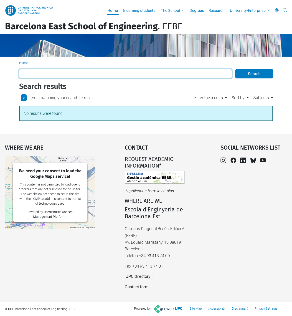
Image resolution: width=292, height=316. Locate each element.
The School (170, 10)
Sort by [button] (238, 97)
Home (112, 10)
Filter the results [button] (208, 97)
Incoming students (139, 10)
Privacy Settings (266, 308)
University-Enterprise (248, 10)
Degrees (197, 10)
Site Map (196, 308)
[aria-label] (285, 10)
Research (216, 10)
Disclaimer (239, 308)
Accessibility (217, 308)
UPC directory (138, 276)
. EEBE (93, 26)
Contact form (137, 286)
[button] (184, 10)
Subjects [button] (261, 97)
